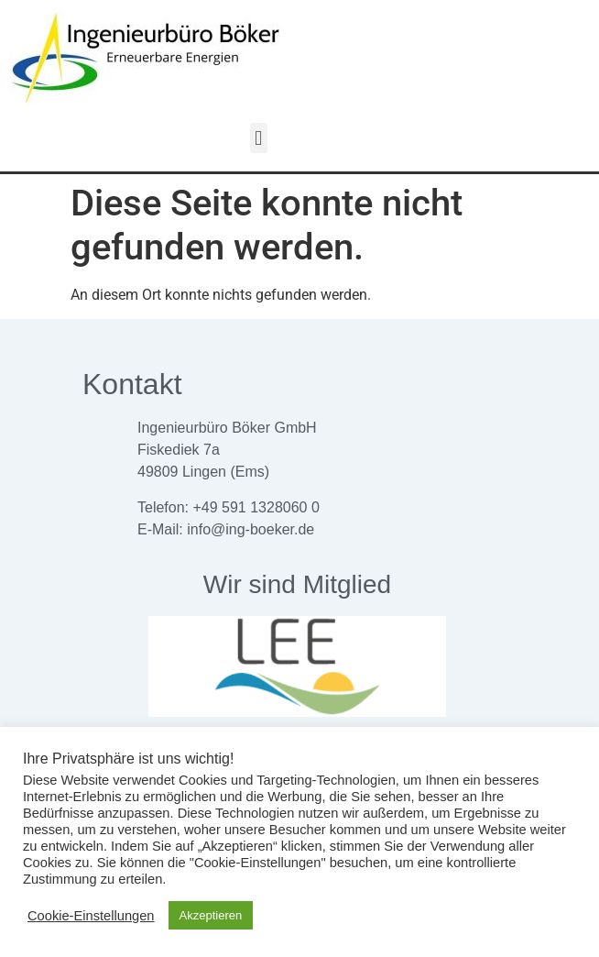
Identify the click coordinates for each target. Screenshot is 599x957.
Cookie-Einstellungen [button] (91, 915)
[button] (258, 138)
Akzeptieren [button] (211, 915)
